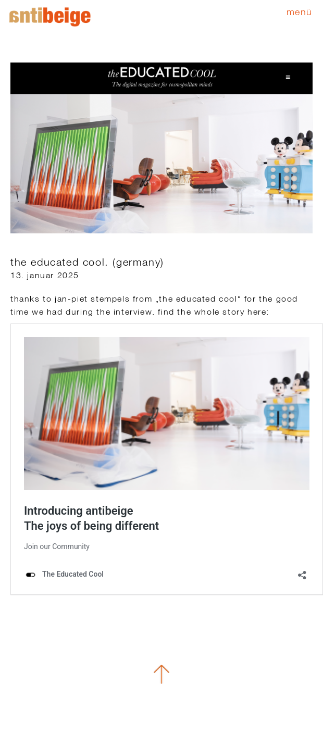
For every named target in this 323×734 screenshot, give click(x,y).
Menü (300, 11)
